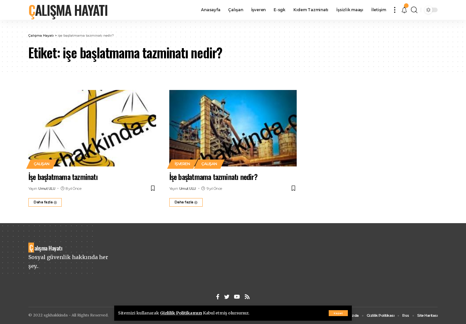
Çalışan (42, 164)
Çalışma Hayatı (68, 10)
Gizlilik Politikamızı (181, 312)
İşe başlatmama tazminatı (63, 176)
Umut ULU (46, 188)
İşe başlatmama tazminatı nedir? (213, 176)
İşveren (182, 164)
